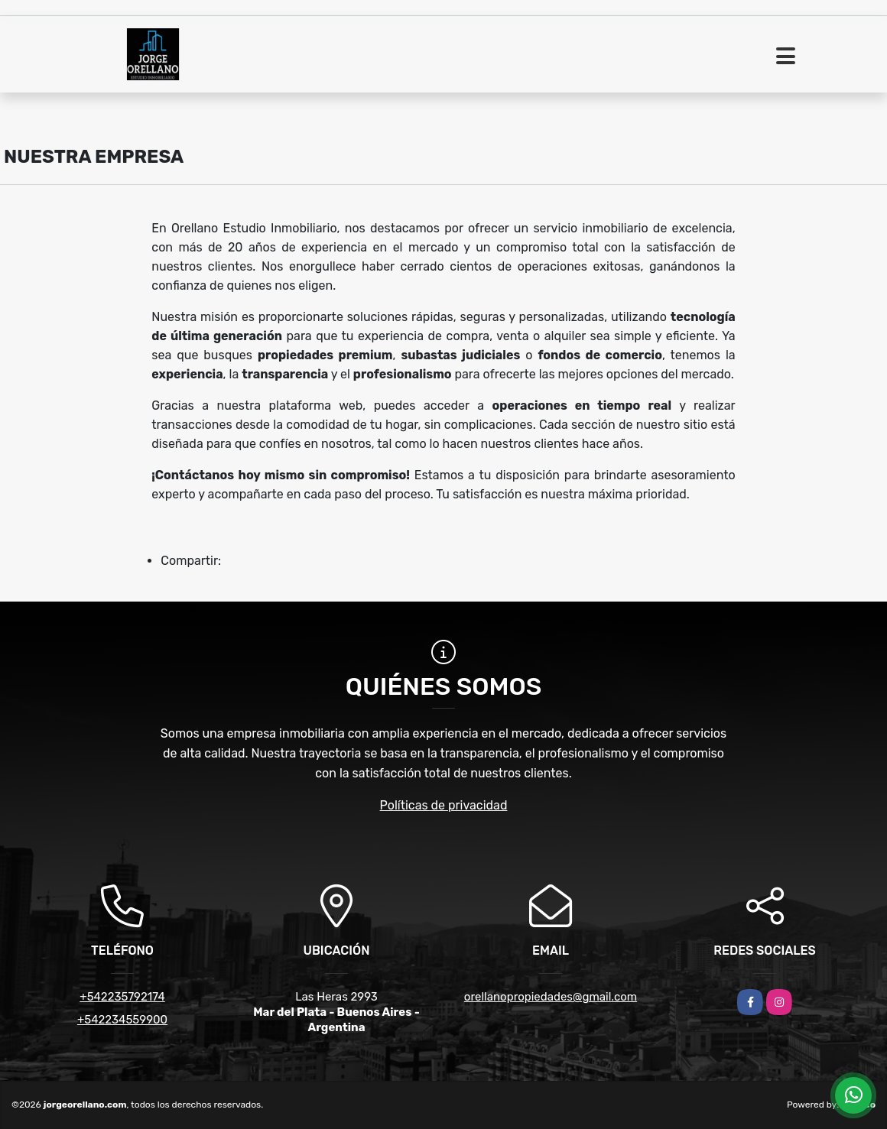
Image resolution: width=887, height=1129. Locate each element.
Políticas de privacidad (444, 805)
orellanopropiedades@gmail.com (550, 997)
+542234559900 (122, 1020)
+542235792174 (122, 997)
